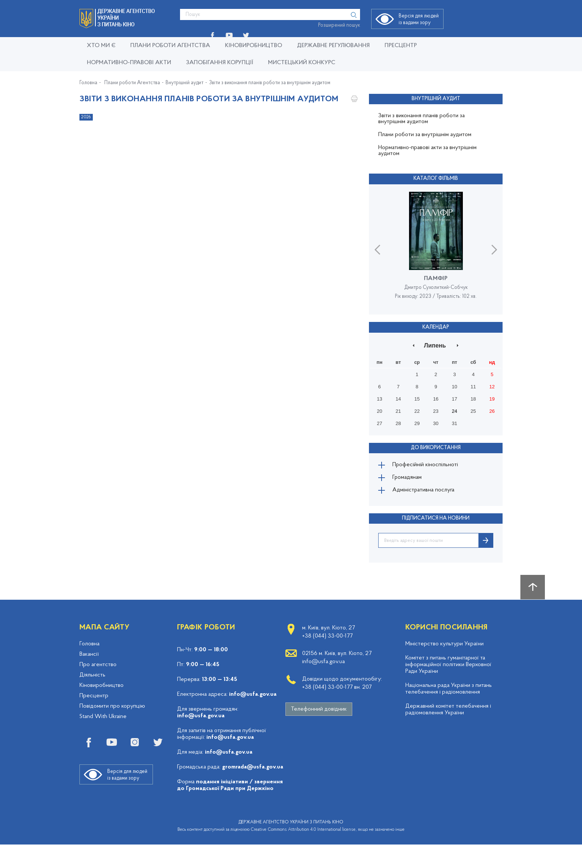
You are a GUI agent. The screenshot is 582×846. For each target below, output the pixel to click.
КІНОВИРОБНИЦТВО (253, 46)
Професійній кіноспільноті (426, 465)
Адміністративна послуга (424, 491)
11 (473, 386)
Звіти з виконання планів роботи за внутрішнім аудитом (269, 83)
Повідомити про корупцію (112, 708)
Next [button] (494, 249)
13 (379, 398)
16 (435, 398)
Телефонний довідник (319, 711)
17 (454, 398)
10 (454, 386)
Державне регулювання (333, 46)
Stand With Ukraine (103, 718)
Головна (88, 83)
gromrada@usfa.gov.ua (252, 768)
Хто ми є (101, 46)
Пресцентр (401, 46)
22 (416, 411)
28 (398, 423)
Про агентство (98, 666)
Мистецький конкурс (301, 63)
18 (473, 398)
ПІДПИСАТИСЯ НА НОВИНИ (436, 520)
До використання (436, 447)
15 (416, 398)
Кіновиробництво (101, 687)
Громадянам (408, 478)
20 (379, 411)
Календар (435, 326)
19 (491, 398)
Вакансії (89, 656)
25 (473, 411)
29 (416, 423)
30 (435, 423)
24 (454, 411)
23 (435, 411)
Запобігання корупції (219, 63)
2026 (86, 117)
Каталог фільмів (435, 178)
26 (491, 411)
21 (398, 411)
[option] (436, 248)
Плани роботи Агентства (170, 46)
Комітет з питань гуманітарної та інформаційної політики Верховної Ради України (448, 666)
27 (379, 423)
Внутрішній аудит (184, 83)
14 (398, 398)
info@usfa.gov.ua (253, 696)
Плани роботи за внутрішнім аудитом (424, 135)
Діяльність (92, 676)
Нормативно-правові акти (129, 63)
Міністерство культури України (444, 645)
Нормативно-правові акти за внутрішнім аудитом (427, 151)
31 (454, 423)
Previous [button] (377, 249)
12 (491, 386)
